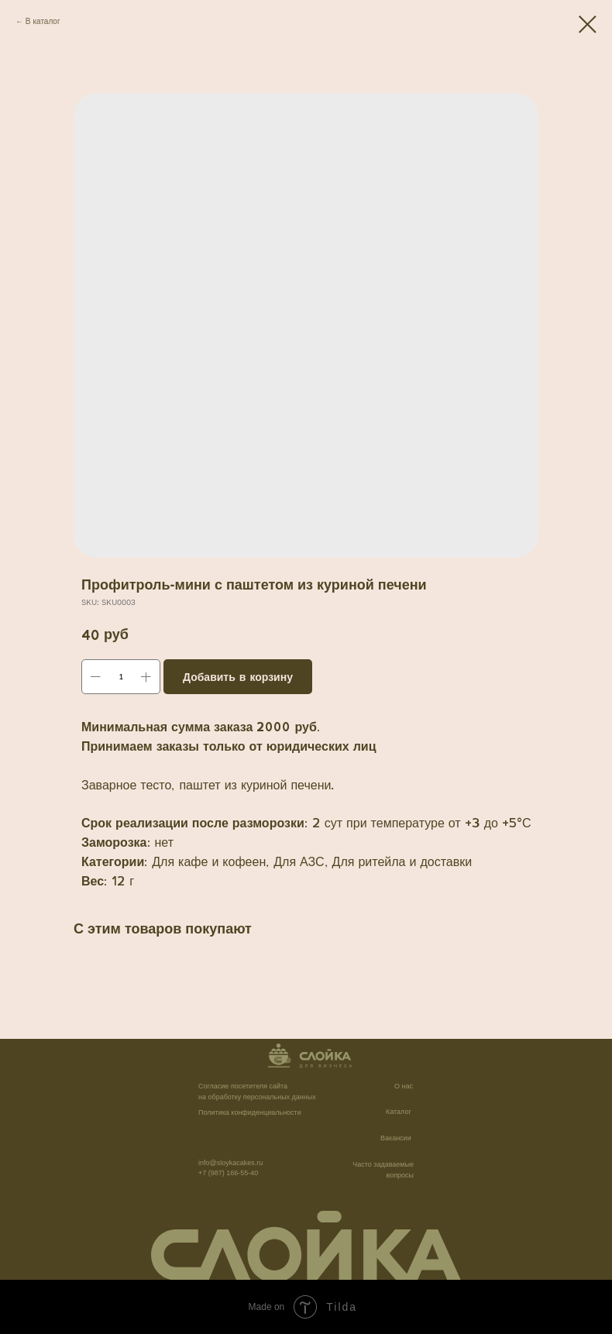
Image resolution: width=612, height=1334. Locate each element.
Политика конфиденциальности (249, 1112)
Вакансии (395, 1138)
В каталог (43, 21)
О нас (403, 1086)
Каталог (398, 1112)
